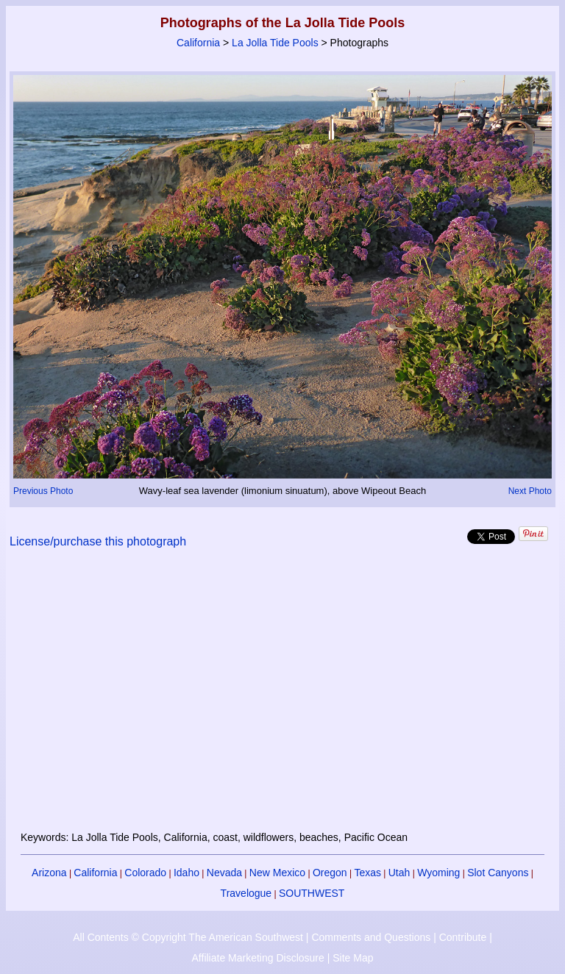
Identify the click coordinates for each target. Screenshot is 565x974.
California (198, 43)
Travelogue (246, 893)
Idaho (186, 872)
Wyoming (438, 872)
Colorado (145, 872)
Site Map (353, 958)
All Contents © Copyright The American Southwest (188, 937)
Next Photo (530, 491)
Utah (399, 872)
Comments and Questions (370, 937)
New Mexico (277, 872)
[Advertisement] (283, 698)
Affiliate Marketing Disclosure (258, 958)
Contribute (463, 937)
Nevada (224, 872)
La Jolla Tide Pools (275, 43)
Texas (367, 872)
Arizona (49, 872)
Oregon (330, 872)
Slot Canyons (497, 872)
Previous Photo (43, 491)
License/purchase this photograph (98, 541)
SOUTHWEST (311, 893)
